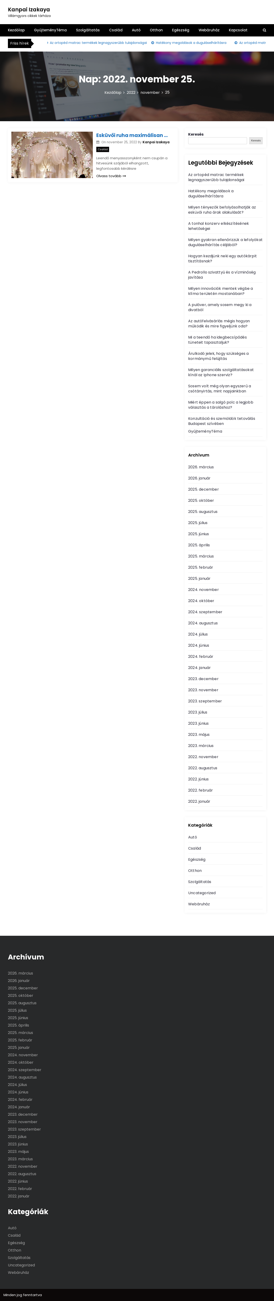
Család (116, 30)
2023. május (199, 734)
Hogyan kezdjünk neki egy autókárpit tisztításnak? (222, 258)
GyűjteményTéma (50, 30)
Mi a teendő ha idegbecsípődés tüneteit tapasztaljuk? (217, 340)
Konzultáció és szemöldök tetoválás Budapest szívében (221, 421)
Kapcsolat (238, 30)
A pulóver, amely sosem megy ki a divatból (219, 307)
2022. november (203, 757)
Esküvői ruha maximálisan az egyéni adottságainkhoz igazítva (133, 135)
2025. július (197, 522)
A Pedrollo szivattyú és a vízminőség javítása (222, 275)
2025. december (203, 489)
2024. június (198, 645)
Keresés (196, 134)
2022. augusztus (202, 768)
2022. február (200, 790)
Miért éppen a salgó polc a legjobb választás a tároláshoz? (220, 405)
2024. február (201, 656)
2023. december (203, 678)
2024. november (203, 589)
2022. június (198, 779)
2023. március (201, 745)
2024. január (199, 667)
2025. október (201, 500)
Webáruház (209, 30)
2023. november (203, 690)
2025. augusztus (202, 511)
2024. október (201, 600)
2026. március (201, 467)
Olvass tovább (111, 175)
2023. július (197, 712)
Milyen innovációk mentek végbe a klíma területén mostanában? (220, 291)
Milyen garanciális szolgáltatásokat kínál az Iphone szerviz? (221, 372)
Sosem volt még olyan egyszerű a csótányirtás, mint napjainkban (219, 388)
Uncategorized (202, 893)
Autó (136, 30)
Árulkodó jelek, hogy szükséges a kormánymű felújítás (218, 356)
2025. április (199, 545)
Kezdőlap (16, 30)
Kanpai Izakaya (29, 9)
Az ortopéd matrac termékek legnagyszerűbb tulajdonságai (100, 42)
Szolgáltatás (88, 30)
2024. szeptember (205, 612)
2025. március (201, 556)
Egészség (180, 30)
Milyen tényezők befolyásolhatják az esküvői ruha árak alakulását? (222, 210)
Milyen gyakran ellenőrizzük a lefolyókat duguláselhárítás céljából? (225, 242)
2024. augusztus (203, 623)
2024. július (198, 634)
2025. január (199, 578)
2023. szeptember (205, 701)
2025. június (198, 534)
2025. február (200, 567)
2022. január (199, 801)
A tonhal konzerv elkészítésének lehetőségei (218, 226)
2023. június (198, 723)
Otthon (156, 30)
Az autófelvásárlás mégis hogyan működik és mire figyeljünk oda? (219, 323)
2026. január (199, 478)
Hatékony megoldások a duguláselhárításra (193, 42)
